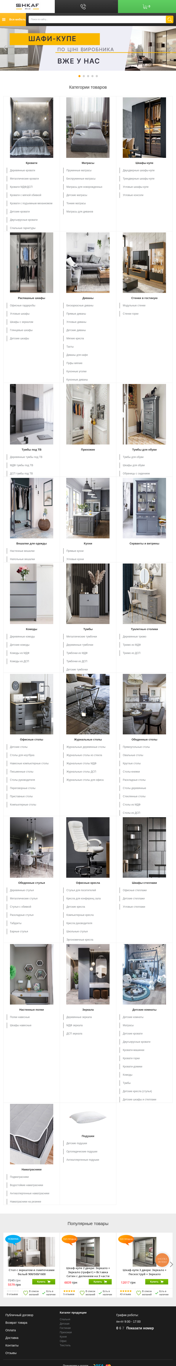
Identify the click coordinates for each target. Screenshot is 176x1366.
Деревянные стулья (22, 890)
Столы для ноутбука (22, 755)
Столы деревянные (134, 788)
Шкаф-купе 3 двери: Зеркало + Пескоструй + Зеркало (144, 1272)
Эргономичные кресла (79, 939)
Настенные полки (31, 1009)
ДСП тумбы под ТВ (21, 473)
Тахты (70, 346)
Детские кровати (20, 211)
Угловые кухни (75, 559)
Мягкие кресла (75, 338)
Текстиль (65, 1345)
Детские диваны (76, 330)
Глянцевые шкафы (21, 330)
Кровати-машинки (133, 1050)
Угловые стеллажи (134, 906)
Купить (43, 1281)
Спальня (65, 1319)
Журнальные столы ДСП (81, 771)
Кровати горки (131, 1058)
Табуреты (15, 923)
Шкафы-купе (144, 163)
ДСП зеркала (74, 1033)
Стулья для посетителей (81, 890)
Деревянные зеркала (79, 1017)
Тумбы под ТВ (32, 449)
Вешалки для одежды (31, 543)
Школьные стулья (77, 931)
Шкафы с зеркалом (21, 322)
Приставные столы (21, 796)
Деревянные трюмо (134, 636)
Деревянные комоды (22, 636)
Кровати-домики (132, 1066)
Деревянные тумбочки (79, 644)
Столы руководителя (22, 779)
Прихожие (88, 449)
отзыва (125, 1294)
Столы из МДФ (131, 804)
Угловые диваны (76, 322)
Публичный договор (19, 1315)
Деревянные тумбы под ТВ (26, 457)
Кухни (88, 543)
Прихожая (66, 1332)
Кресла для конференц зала (83, 898)
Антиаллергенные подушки (82, 1159)
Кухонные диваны (77, 379)
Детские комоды (19, 644)
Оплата (10, 1330)
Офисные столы (31, 739)
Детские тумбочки (77, 669)
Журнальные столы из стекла (84, 755)
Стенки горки (130, 313)
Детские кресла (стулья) (137, 1091)
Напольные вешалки (22, 559)
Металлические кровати (24, 178)
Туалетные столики (144, 629)
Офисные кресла (88, 882)
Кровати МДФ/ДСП (21, 186)
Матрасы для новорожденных (84, 186)
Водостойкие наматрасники (26, 1185)
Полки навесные (20, 1017)
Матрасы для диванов (79, 211)
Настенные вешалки (22, 550)
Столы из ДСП (131, 812)
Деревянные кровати (22, 170)
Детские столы (18, 746)
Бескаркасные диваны (80, 305)
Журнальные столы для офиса (85, 779)
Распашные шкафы (31, 298)
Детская (64, 1323)
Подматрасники (19, 1176)
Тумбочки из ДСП (76, 661)
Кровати (31, 163)
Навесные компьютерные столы (29, 763)
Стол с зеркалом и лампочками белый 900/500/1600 (32, 1272)
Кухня (63, 1336)
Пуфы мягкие (74, 363)
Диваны (88, 298)
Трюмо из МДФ (132, 644)
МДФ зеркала (74, 1025)
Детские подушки (76, 1143)
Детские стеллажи (134, 898)
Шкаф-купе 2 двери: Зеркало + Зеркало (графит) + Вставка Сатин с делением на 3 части (88, 1272)
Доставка (11, 1338)
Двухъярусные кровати (23, 219)
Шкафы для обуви (134, 465)
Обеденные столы (144, 739)
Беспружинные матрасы (80, 178)
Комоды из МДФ (19, 653)
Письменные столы (21, 771)
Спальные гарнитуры (23, 228)
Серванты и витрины (144, 543)
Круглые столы (132, 763)
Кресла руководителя (79, 923)
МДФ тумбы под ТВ (21, 465)
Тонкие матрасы (76, 203)
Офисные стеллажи (135, 890)
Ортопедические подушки (81, 1151)
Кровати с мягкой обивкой (25, 195)
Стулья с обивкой (20, 906)
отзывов (12, 1294)
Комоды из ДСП (19, 661)
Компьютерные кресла (80, 915)
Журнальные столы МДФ (81, 763)
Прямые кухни (75, 550)
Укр (115, 2)
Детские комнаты (144, 1009)
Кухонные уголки (76, 371)
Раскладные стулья (22, 915)
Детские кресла (75, 906)
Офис (63, 1341)
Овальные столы (133, 755)
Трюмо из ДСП (131, 653)
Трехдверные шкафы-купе (138, 178)
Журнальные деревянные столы (85, 746)
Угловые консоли (133, 195)
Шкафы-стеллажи (144, 882)
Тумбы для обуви (144, 449)
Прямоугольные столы (136, 746)
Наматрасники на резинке (25, 1201)
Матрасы (88, 163)
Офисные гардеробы (22, 305)
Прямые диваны (76, 313)
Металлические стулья (23, 898)
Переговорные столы (23, 788)
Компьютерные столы (23, 804)
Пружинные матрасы (79, 170)
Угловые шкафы (19, 313)
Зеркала (88, 1009)
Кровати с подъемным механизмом (31, 203)
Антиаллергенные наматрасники (29, 1193)
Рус (115, 6)
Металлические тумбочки (81, 636)
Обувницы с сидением (136, 473)
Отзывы (10, 1353)
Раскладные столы (134, 779)
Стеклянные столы (134, 796)
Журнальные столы (88, 739)
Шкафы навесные (20, 1025)
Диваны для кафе (77, 354)
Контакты (11, 1345)
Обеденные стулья (31, 882)
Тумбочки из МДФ (77, 653)
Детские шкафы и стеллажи (139, 1099)
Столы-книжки (131, 771)
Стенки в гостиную (144, 298)
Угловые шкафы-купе (136, 186)
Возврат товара (16, 1322)
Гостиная (65, 1328)
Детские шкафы (19, 338)
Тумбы (88, 629)
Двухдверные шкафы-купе (139, 170)
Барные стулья (19, 931)
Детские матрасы (76, 195)
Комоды (31, 629)
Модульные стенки (134, 305)
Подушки (88, 1136)
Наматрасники (32, 1169)
